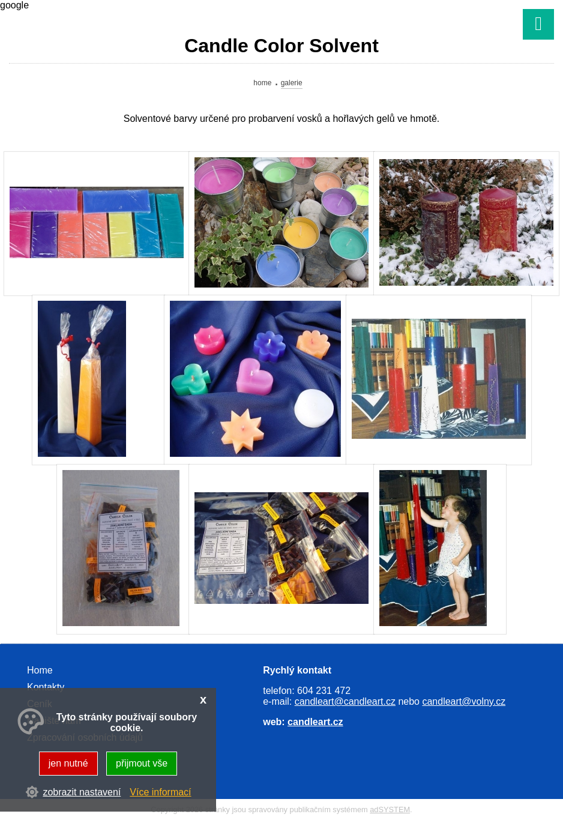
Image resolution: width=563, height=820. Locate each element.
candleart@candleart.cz (345, 701)
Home (262, 83)
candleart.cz (315, 722)
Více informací (160, 792)
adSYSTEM (390, 809)
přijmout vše (141, 763)
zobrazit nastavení (82, 792)
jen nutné (68, 763)
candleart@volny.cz (463, 701)
